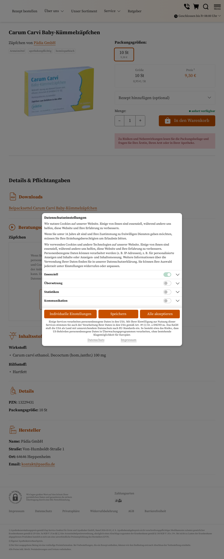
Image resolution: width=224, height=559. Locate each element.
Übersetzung (53, 283)
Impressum (128, 340)
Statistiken (51, 292)
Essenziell (51, 274)
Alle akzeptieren (160, 314)
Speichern (118, 314)
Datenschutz (96, 340)
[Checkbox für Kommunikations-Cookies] (167, 300)
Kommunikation (56, 301)
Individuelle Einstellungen (70, 314)
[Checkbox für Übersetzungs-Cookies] (167, 283)
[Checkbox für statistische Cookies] (167, 292)
